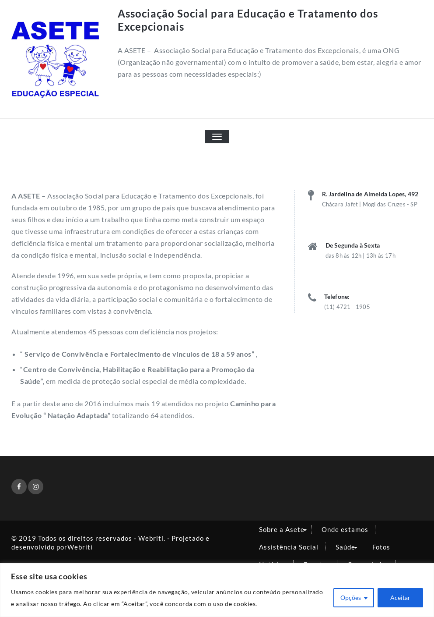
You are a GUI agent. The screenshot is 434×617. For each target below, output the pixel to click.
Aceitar (400, 597)
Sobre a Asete (281, 529)
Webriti (80, 547)
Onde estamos (345, 529)
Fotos (381, 547)
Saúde (345, 547)
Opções (350, 597)
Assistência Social (288, 547)
